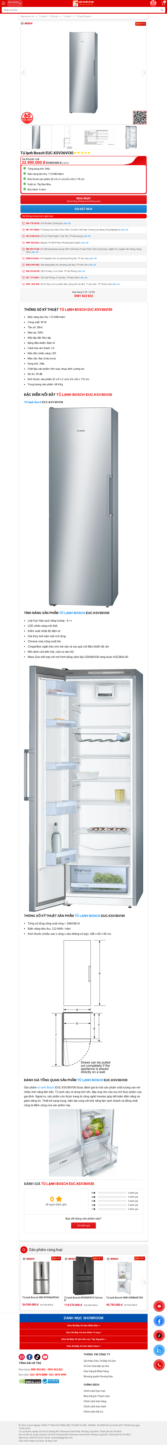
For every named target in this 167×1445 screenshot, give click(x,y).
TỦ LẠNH (66, 613)
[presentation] (23, 72)
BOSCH (79, 613)
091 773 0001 (32, 277)
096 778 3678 (32, 223)
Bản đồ (67, 223)
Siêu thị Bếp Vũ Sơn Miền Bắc (83, 1325)
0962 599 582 (32, 265)
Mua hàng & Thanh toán (97, 1396)
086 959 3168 (32, 249)
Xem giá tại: (15, 3)
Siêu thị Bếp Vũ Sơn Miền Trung (83, 1332)
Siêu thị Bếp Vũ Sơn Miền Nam (84, 1346)
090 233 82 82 (33, 271)
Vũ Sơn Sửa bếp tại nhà (96, 1366)
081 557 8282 (32, 230)
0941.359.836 (32, 284)
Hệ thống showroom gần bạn (37, 216)
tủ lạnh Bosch (45, 1087)
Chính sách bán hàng (95, 1401)
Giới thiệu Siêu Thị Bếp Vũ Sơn (100, 1360)
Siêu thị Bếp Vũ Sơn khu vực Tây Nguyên (83, 1339)
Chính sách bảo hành (95, 1406)
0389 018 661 (32, 258)
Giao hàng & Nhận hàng (96, 1371)
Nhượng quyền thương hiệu (98, 1376)
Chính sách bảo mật (94, 1391)
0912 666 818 (32, 236)
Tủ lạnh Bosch (33, 402)
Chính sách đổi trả (93, 1411)
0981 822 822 (32, 243)
